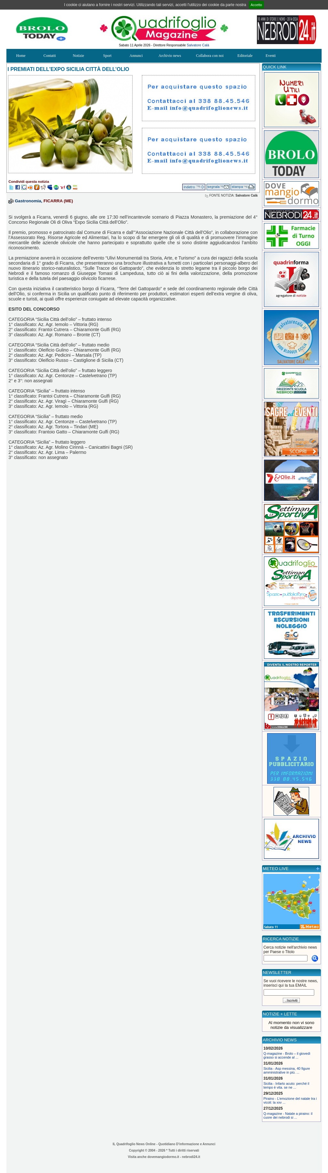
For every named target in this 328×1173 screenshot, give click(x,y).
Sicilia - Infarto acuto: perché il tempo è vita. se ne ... (286, 1085)
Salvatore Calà (198, 45)
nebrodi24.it (191, 1157)
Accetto (256, 5)
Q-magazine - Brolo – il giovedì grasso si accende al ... (287, 1055)
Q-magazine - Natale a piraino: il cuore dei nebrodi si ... (288, 1115)
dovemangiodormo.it (163, 1157)
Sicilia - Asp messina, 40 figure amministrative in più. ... (287, 1070)
